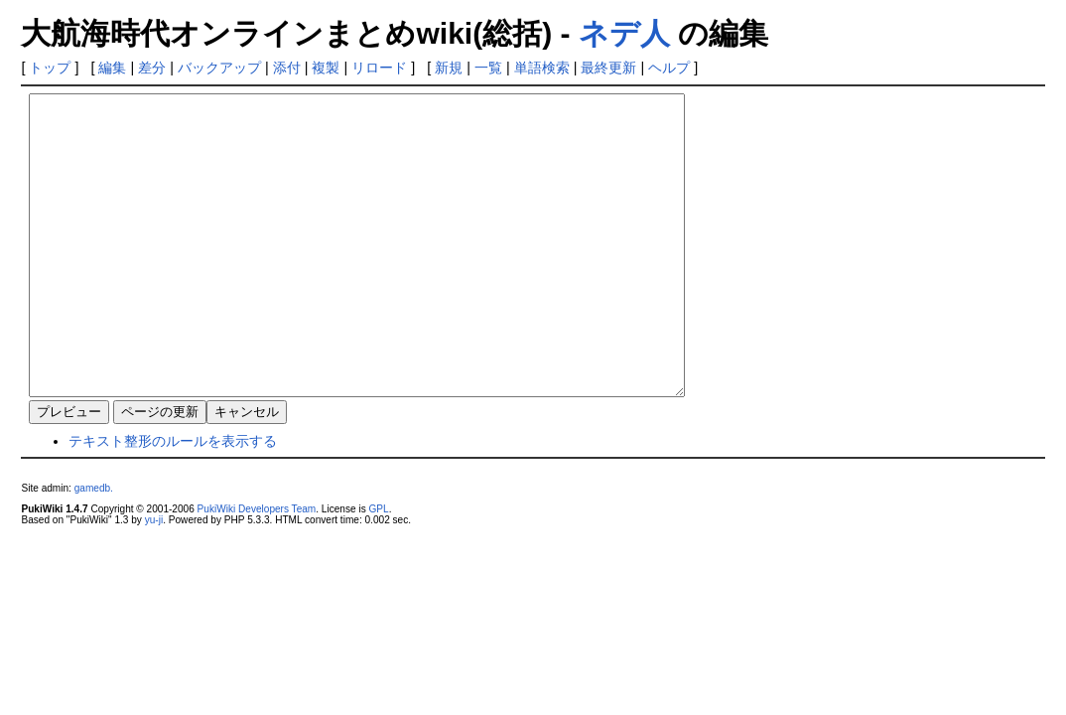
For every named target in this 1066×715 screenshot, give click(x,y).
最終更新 (608, 67)
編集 (112, 67)
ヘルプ (669, 67)
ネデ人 (624, 33)
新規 (449, 67)
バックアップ (219, 67)
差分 (152, 67)
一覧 (488, 67)
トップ (49, 67)
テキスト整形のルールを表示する (172, 500)
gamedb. (93, 547)
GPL (378, 568)
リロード (379, 67)
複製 (325, 67)
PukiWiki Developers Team (257, 568)
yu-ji (154, 579)
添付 (287, 67)
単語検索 (542, 67)
